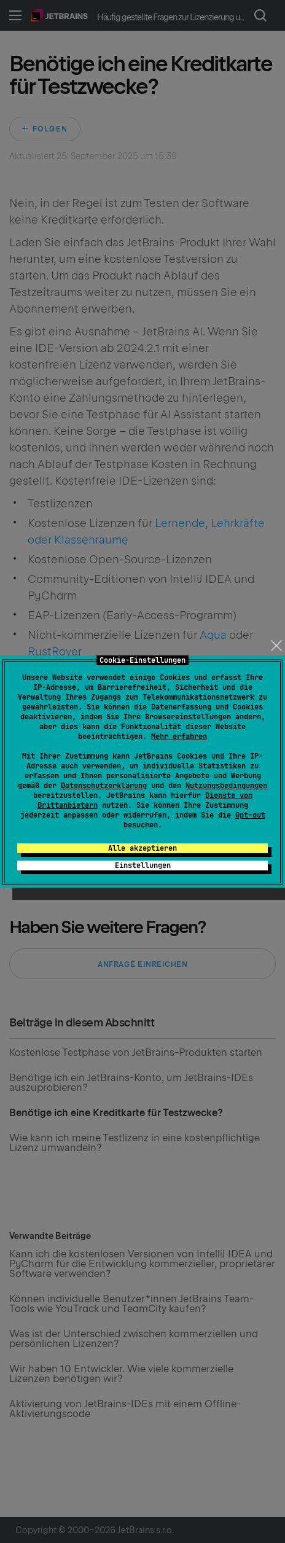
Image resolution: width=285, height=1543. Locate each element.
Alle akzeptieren (142, 848)
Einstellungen (143, 865)
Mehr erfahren (179, 736)
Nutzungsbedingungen (226, 786)
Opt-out (250, 815)
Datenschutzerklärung (104, 786)
